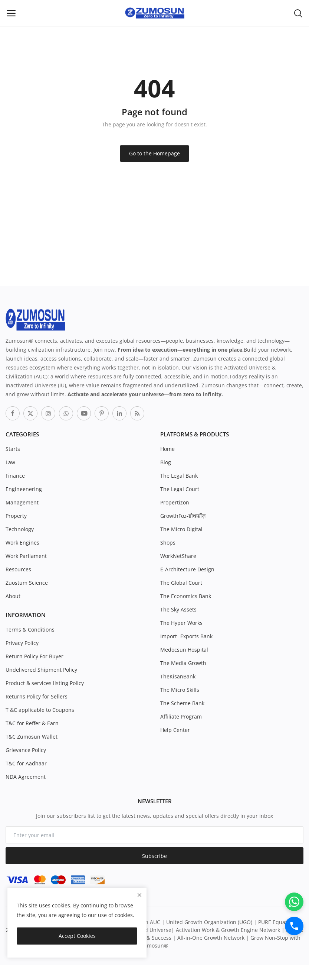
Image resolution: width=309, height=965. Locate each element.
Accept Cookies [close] (77, 935)
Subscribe (154, 855)
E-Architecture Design (187, 569)
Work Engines (22, 542)
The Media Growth (183, 663)
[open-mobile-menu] (11, 13)
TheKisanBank (177, 676)
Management (22, 502)
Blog (165, 462)
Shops (167, 542)
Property (16, 515)
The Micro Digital (181, 529)
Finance (15, 475)
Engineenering (24, 489)
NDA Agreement (26, 776)
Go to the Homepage (154, 153)
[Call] (294, 926)
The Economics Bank (185, 596)
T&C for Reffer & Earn (32, 723)
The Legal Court (179, 489)
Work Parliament (26, 555)
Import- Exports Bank (186, 636)
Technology (20, 529)
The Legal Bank (179, 475)
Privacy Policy (22, 642)
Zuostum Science (27, 582)
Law (10, 462)
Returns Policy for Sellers (37, 696)
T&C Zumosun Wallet (31, 736)
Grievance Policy (26, 749)
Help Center (175, 729)
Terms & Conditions (30, 629)
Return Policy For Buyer (34, 656)
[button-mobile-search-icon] (298, 13)
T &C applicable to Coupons (40, 709)
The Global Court (181, 582)
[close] (139, 894)
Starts (13, 448)
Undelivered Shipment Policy (41, 669)
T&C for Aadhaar (26, 763)
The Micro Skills (179, 689)
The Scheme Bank (182, 703)
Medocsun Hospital (184, 649)
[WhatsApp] (294, 902)
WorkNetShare (178, 555)
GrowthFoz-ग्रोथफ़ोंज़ (183, 515)
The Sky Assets (178, 609)
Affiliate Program (181, 716)
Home (167, 448)
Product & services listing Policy (45, 683)
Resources (18, 569)
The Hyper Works (181, 622)
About (13, 596)
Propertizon (174, 502)
